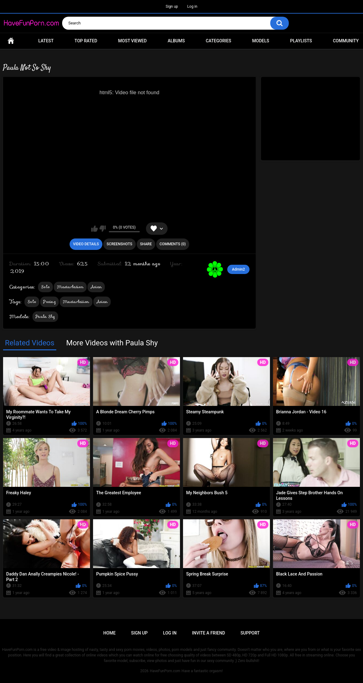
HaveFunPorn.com (165, 671)
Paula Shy (45, 316)
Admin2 (238, 269)
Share (146, 244)
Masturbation (70, 287)
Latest (46, 40)
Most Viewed (132, 40)
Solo (45, 287)
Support (250, 632)
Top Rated (86, 40)
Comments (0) (173, 244)
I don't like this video (102, 229)
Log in (192, 6)
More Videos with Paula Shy (112, 343)
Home (11, 41)
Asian (96, 287)
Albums (176, 40)
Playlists (301, 40)
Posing (49, 302)
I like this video (94, 229)
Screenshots (119, 244)
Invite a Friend (208, 632)
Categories (218, 40)
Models (260, 40)
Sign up (172, 6)
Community (346, 40)
